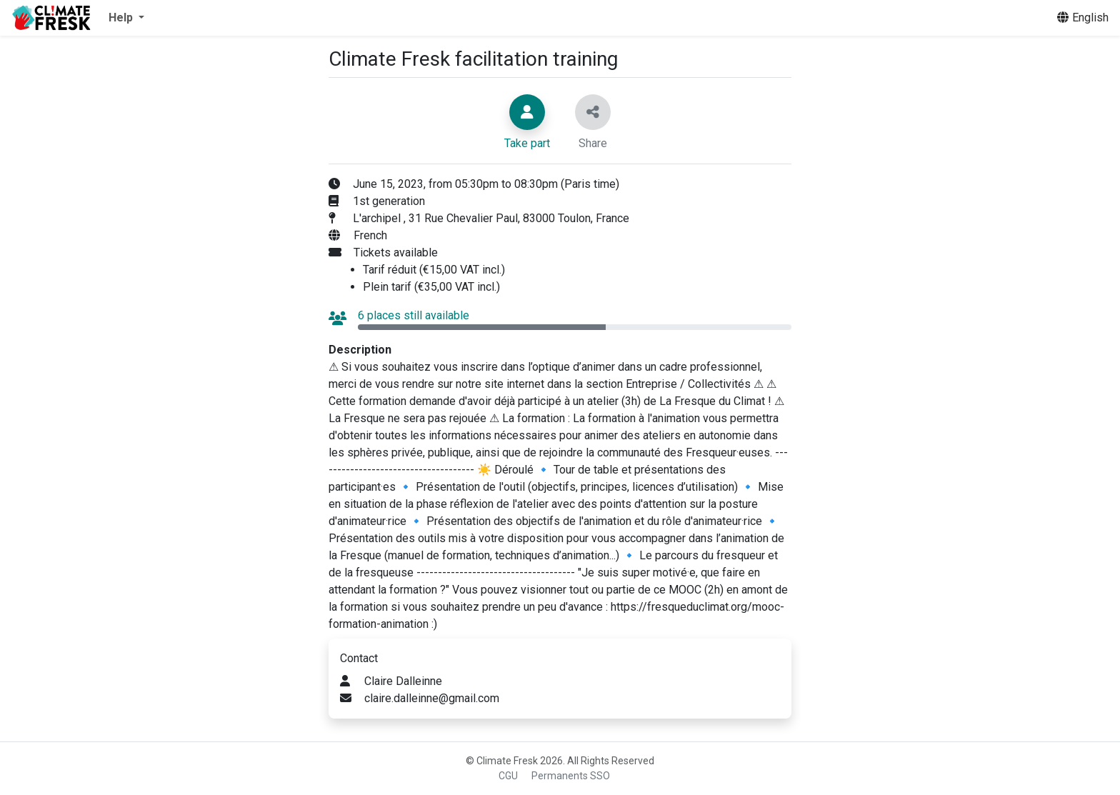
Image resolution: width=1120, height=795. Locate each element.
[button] (126, 18)
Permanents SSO (570, 775)
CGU (508, 775)
